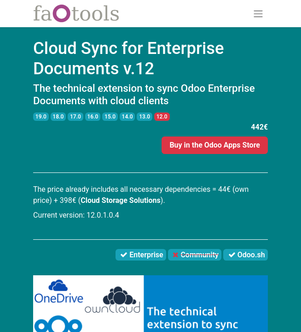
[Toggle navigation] (258, 14)
